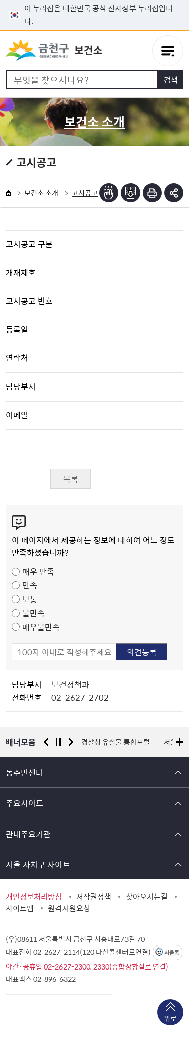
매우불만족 (41, 627)
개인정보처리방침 (34, 896)
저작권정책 (93, 896)
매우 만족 (38, 571)
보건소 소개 (41, 193)
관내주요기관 (28, 834)
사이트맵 (20, 908)
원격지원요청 (69, 908)
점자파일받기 (130, 192)
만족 (29, 585)
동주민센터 (24, 772)
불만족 (33, 613)
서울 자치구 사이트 (38, 864)
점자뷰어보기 (108, 192)
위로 (170, 1019)
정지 (58, 742)
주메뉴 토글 (167, 50)
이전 (46, 742)
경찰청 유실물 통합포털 (115, 742)
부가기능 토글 (173, 192)
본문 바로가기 (94, 0)
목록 (70, 479)
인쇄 (152, 192)
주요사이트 (24, 803)
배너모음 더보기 (179, 742)
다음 (71, 742)
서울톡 (171, 952)
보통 (29, 599)
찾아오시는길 (146, 896)
